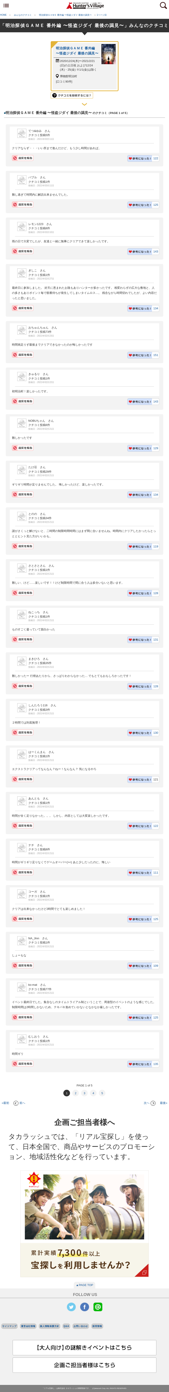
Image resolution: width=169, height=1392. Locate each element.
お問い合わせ (81, 1326)
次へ (149, 1103)
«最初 (5, 1103)
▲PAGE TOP (84, 1285)
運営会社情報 (28, 1326)
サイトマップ (9, 1326)
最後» (163, 1103)
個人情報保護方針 (49, 1326)
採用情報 (97, 1326)
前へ (19, 1103)
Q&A (66, 1326)
